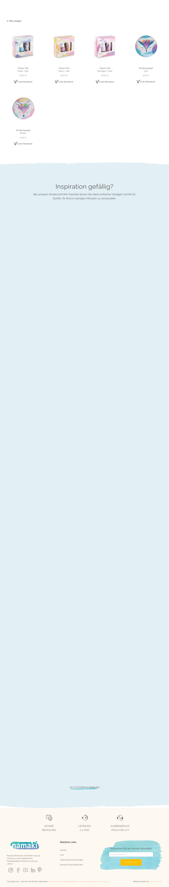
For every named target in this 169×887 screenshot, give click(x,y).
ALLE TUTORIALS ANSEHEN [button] (84, 787)
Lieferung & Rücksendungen (71, 860)
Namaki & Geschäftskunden (71, 865)
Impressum (104, 881)
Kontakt (63, 850)
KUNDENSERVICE (120, 826)
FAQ (62, 855)
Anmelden (131, 862)
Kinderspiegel (146, 69)
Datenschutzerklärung (89, 881)
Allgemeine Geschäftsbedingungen (63, 881)
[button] (23, 46)
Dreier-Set (23, 69)
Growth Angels (156, 881)
